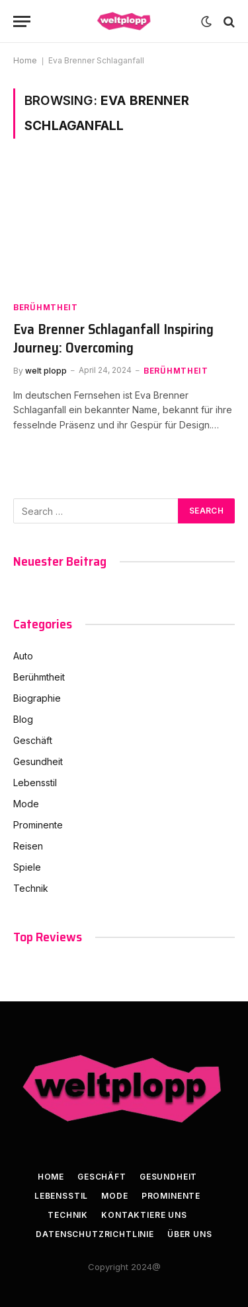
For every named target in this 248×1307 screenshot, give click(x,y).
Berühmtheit (39, 677)
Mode (26, 803)
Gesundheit (38, 761)
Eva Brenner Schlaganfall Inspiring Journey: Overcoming (113, 338)
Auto (23, 655)
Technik (30, 888)
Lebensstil (35, 782)
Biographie (37, 698)
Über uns (189, 1234)
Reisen (28, 846)
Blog (23, 719)
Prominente (38, 824)
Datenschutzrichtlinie (95, 1234)
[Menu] (21, 21)
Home (25, 60)
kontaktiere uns (144, 1215)
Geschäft (32, 740)
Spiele (27, 867)
